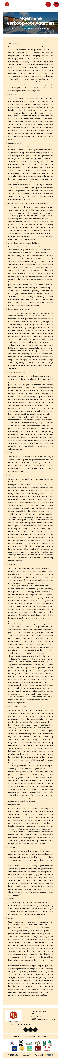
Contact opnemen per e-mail (18, 1024)
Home (13, 28)
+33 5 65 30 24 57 (13, 1022)
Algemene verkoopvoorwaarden (36, 1036)
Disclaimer (16, 1036)
